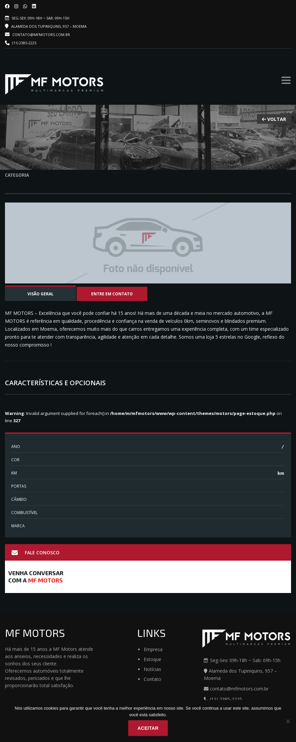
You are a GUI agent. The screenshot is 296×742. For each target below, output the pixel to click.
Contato (152, 679)
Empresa (153, 649)
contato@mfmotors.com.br (37, 34)
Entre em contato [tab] (112, 294)
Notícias (152, 669)
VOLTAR (274, 119)
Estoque (152, 659)
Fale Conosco (35, 552)
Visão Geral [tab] (40, 294)
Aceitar (147, 728)
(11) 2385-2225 (24, 42)
